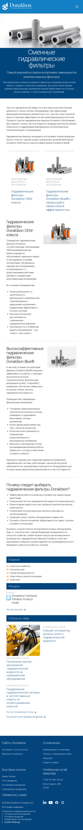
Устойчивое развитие (13, 785)
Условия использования (17, 814)
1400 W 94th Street (53, 779)
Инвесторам (8, 776)
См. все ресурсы (14, 609)
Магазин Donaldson (12, 754)
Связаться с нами (14, 795)
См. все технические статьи (20, 712)
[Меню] (77, 6)
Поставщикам (9, 781)
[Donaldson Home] (37, 6)
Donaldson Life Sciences (15, 750)
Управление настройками (18, 819)
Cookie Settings (12, 822)
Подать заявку (51, 762)
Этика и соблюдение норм (57, 754)
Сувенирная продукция (14, 789)
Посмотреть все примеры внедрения (24, 717)
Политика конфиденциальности (19, 811)
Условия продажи (13, 817)
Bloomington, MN (52, 784)
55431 (46, 787)
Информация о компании (56, 750)
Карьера (47, 758)
